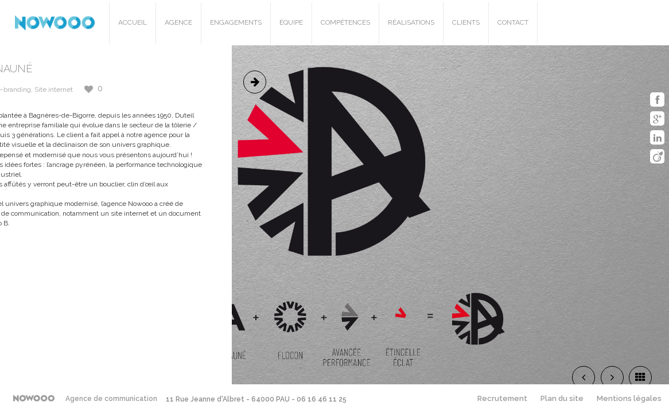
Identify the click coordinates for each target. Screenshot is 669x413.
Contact (512, 22)
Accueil (132, 22)
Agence (178, 22)
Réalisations (411, 22)
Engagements (236, 22)
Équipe (291, 22)
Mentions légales (629, 398)
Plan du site (562, 398)
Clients (466, 22)
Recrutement (502, 398)
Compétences (345, 22)
